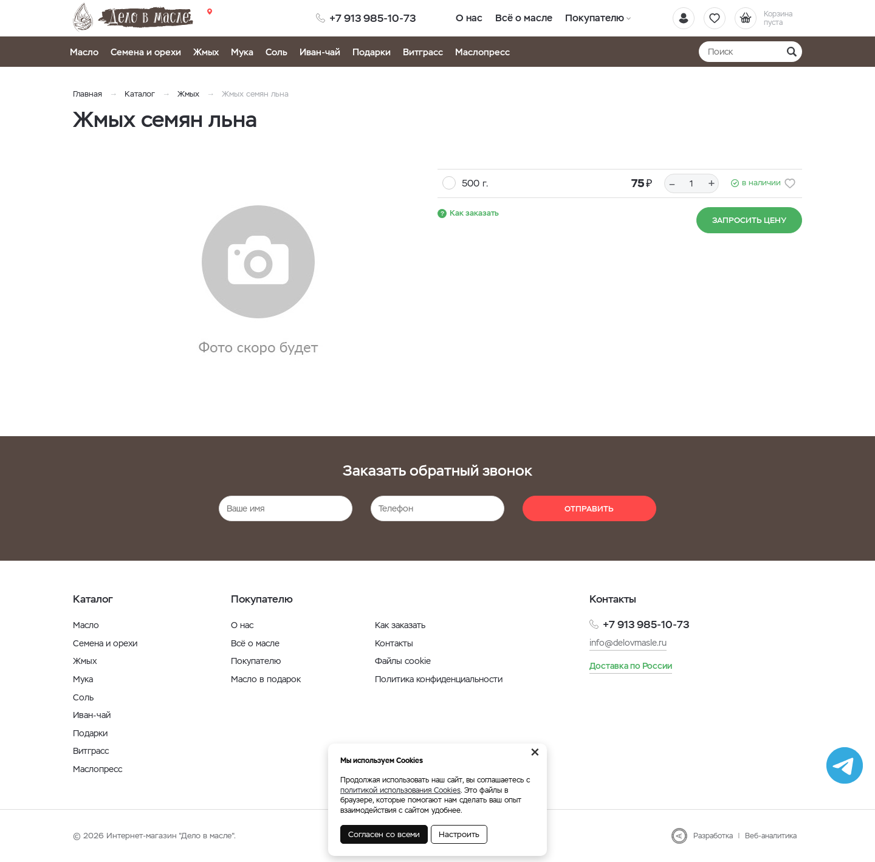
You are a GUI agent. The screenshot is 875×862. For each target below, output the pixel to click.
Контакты (394, 643)
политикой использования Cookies (400, 790)
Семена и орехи (146, 52)
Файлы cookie (403, 660)
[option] (258, 281)
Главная (87, 94)
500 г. (475, 183)
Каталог (140, 94)
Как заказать (474, 213)
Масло (84, 52)
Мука (242, 52)
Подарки (371, 52)
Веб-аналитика (771, 836)
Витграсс (423, 52)
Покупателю (594, 18)
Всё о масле (524, 18)
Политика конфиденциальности (439, 679)
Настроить (459, 834)
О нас (469, 18)
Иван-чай (320, 52)
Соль (276, 52)
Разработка (713, 836)
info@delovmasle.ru (628, 642)
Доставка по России (630, 665)
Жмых (206, 52)
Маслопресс (482, 52)
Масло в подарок (266, 679)
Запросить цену (749, 220)
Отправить (589, 509)
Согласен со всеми (384, 834)
